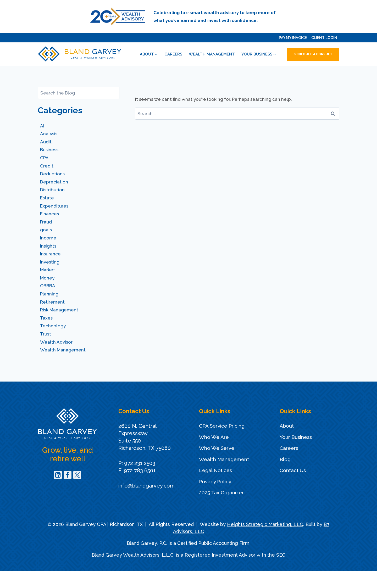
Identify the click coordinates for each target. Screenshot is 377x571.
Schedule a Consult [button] (313, 54)
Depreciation (54, 181)
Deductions (52, 173)
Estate (47, 197)
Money (47, 278)
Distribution (52, 189)
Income (48, 237)
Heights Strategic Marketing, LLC (265, 524)
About (287, 426)
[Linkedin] (58, 475)
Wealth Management (212, 54)
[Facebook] (67, 475)
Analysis (48, 133)
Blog (285, 459)
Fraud (46, 222)
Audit (46, 141)
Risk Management (59, 309)
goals (46, 229)
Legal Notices (215, 470)
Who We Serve (216, 448)
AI (42, 125)
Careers (173, 54)
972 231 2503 (139, 463)
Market (47, 269)
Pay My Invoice (293, 38)
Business (49, 149)
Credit (46, 166)
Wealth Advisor (56, 342)
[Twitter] (77, 475)
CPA (44, 157)
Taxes (46, 318)
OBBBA (47, 285)
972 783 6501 (140, 470)
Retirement (52, 302)
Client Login (324, 38)
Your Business (296, 437)
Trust (45, 334)
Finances (49, 213)
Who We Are (214, 437)
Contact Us (293, 470)
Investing (49, 262)
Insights (48, 246)
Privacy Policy (215, 481)
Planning (49, 293)
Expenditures (54, 206)
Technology (53, 325)
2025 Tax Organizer (221, 492)
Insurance (50, 253)
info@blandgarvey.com (146, 486)
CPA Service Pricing (222, 426)
